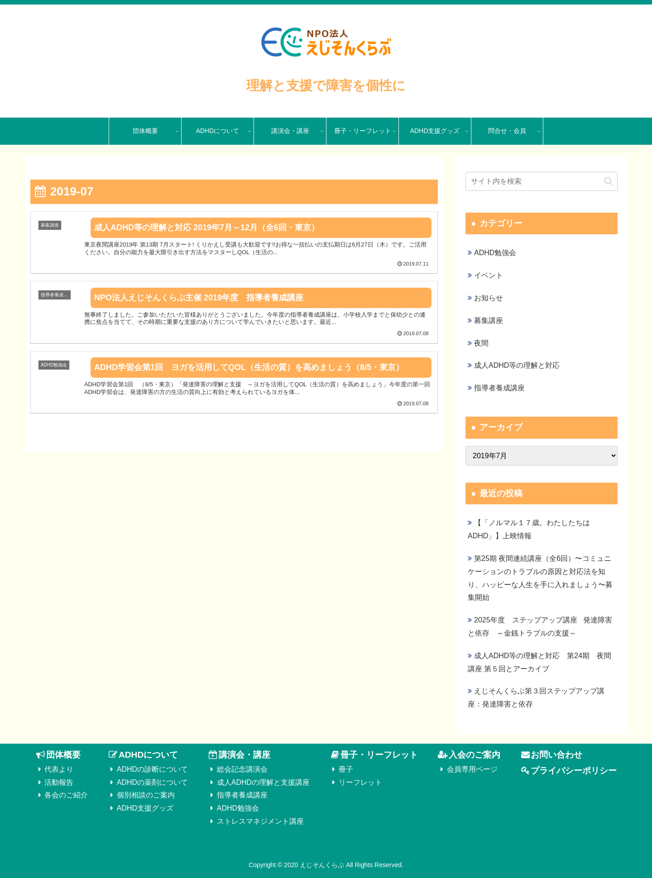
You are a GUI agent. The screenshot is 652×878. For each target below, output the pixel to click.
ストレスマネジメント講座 (260, 821)
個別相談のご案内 (146, 795)
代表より (58, 769)
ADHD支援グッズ (145, 808)
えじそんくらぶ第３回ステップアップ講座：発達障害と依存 (536, 697)
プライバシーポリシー (574, 770)
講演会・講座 (244, 754)
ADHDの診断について (152, 769)
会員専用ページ (472, 769)
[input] (541, 181)
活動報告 (58, 782)
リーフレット (360, 782)
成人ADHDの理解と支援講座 (263, 782)
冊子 (346, 769)
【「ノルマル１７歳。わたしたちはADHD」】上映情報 (529, 529)
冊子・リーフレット (379, 754)
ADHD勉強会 (238, 808)
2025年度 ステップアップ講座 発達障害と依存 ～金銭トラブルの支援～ (540, 626)
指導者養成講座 (242, 795)
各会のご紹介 (66, 795)
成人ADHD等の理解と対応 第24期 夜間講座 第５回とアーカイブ (539, 662)
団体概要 (63, 754)
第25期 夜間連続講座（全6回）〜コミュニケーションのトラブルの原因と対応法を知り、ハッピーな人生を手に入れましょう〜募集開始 (540, 578)
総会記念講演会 (242, 769)
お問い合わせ (556, 754)
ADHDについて (148, 754)
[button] (608, 181)
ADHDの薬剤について (152, 782)
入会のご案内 (474, 754)
